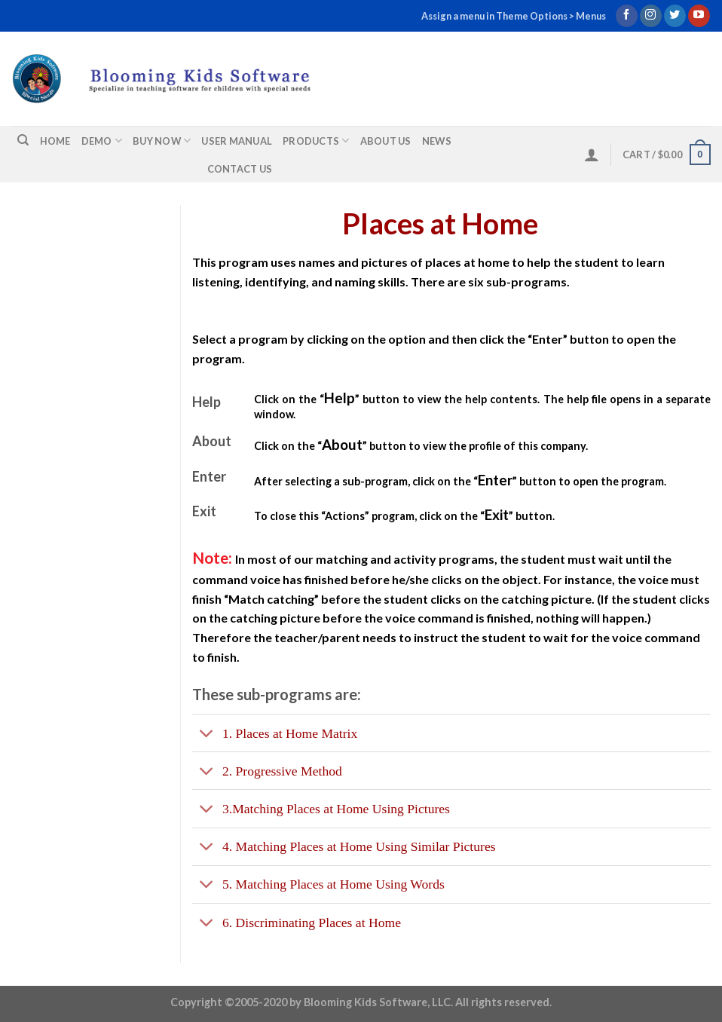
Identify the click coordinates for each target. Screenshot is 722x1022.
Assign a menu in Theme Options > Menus (513, 16)
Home (55, 141)
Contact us (240, 169)
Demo (101, 140)
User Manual (236, 141)
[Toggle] (207, 734)
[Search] (23, 140)
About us (385, 141)
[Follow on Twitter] (675, 16)
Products (316, 140)
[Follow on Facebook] (627, 16)
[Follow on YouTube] (699, 16)
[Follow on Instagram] (651, 16)
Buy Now (162, 140)
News (436, 141)
